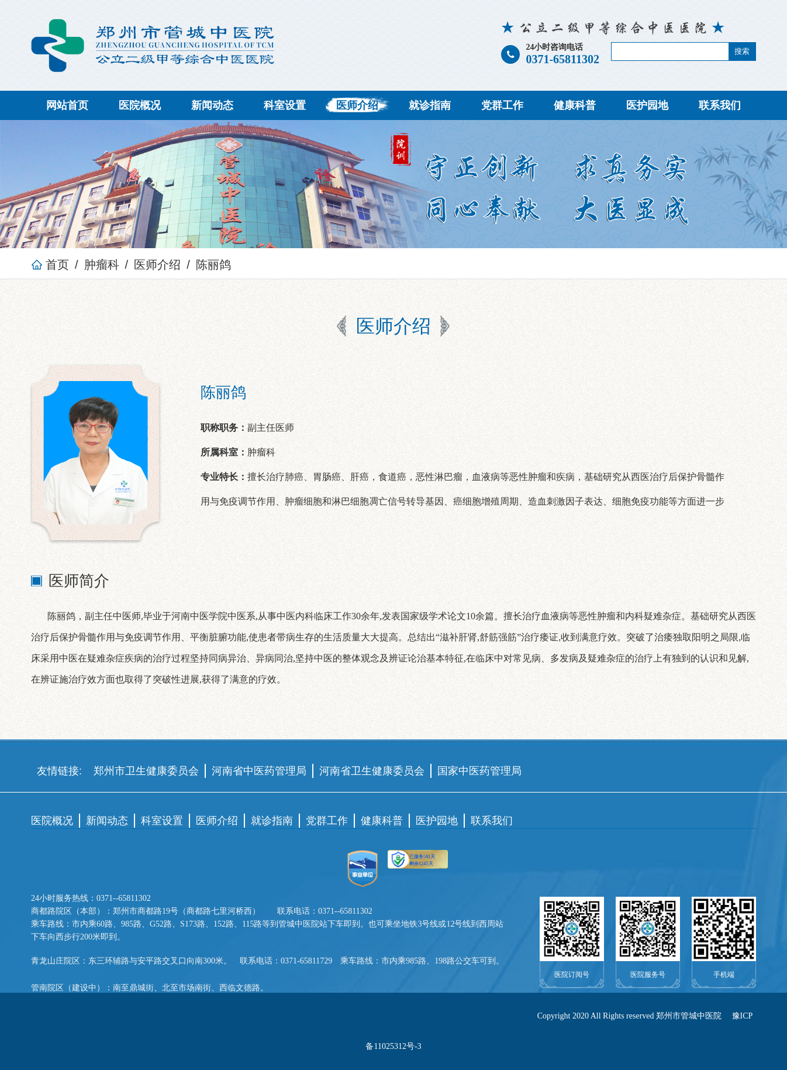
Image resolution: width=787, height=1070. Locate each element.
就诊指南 (430, 105)
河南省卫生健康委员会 (371, 771)
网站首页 (67, 105)
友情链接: (59, 771)
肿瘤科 (101, 264)
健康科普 (575, 105)
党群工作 (502, 105)
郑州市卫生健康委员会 (146, 771)
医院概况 (140, 105)
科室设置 (285, 105)
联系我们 (720, 105)
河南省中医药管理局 (259, 771)
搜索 (742, 51)
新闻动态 (212, 105)
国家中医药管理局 (479, 771)
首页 (50, 264)
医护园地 (647, 105)
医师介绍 (357, 105)
